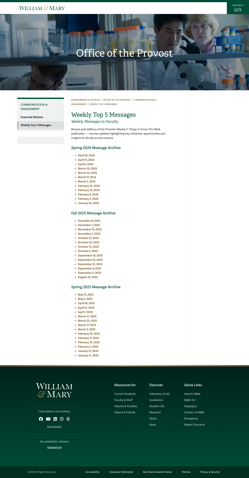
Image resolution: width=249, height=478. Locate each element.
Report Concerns (194, 424)
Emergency (191, 418)
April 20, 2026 (86, 155)
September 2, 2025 (89, 273)
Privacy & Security (210, 472)
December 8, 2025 (89, 221)
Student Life (156, 406)
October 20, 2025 (88, 242)
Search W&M (192, 394)
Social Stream (54, 426)
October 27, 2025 (88, 238)
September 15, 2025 (90, 264)
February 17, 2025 (88, 338)
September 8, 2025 (89, 268)
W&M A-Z (190, 400)
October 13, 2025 (88, 246)
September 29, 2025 (90, 255)
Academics (156, 400)
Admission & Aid (159, 394)
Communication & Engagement (34, 107)
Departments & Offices (85, 100)
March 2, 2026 (86, 181)
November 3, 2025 (89, 234)
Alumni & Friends (124, 412)
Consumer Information (121, 472)
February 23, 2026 (89, 186)
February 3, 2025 (88, 346)
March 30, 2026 (87, 168)
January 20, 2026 (88, 203)
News (152, 424)
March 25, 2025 (87, 320)
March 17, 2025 (87, 325)
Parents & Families (125, 406)
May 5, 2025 (85, 299)
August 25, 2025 (88, 277)
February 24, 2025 (89, 333)
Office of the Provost (124, 53)
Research (155, 412)
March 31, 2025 (87, 316)
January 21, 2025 (88, 355)
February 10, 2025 (89, 342)
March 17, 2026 (87, 177)
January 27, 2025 (88, 351)
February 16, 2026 (89, 190)
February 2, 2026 (88, 199)
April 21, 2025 (86, 308)
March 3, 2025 (86, 329)
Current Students (125, 394)
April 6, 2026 (85, 164)
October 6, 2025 (88, 251)
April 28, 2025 (86, 303)
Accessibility (93, 472)
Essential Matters (32, 117)
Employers (190, 406)
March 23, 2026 (87, 173)
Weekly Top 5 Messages (36, 125)
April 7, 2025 (85, 312)
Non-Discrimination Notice (157, 472)
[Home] (42, 8)
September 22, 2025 (90, 260)
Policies (186, 472)
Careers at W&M (194, 412)
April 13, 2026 (86, 160)
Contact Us (54, 447)
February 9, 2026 (88, 194)
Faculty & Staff (123, 400)
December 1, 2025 (89, 225)
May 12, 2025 (86, 294)
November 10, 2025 (90, 229)
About (153, 418)
